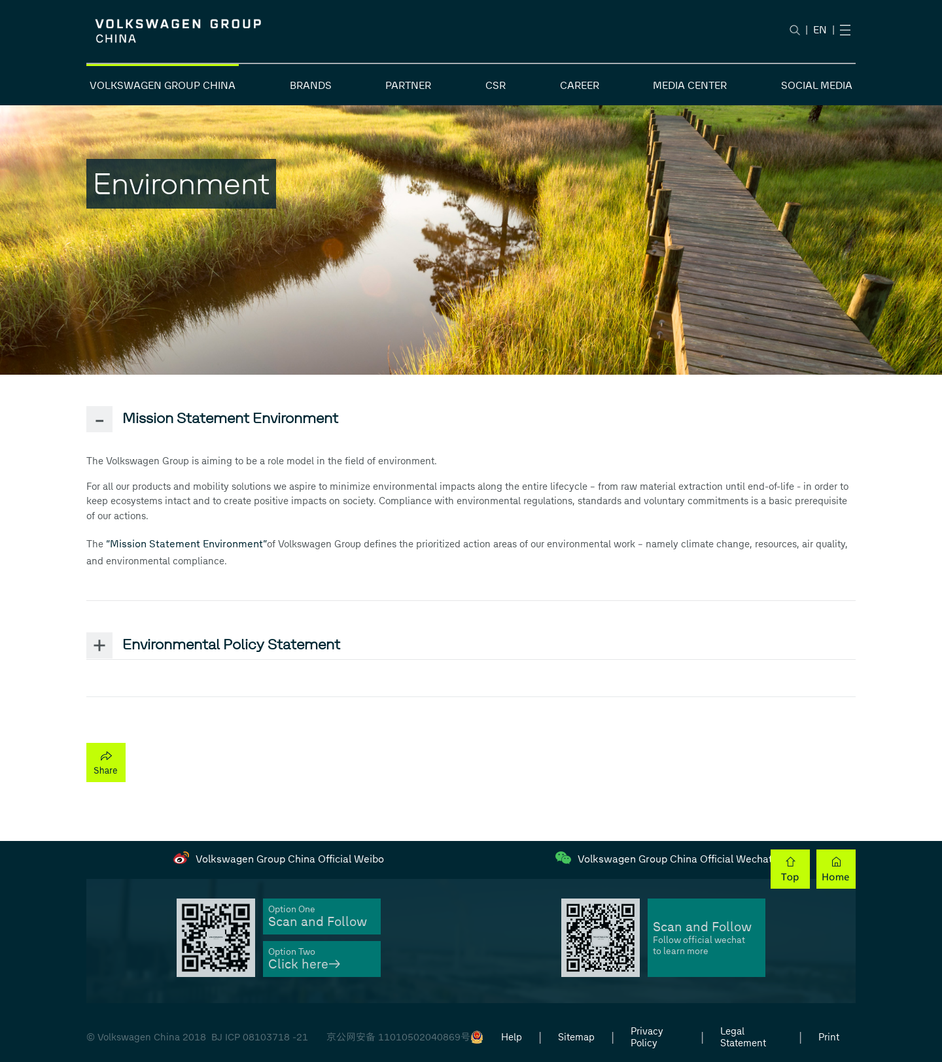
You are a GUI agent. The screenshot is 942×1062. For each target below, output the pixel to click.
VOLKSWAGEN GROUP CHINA (163, 85)
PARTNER (408, 85)
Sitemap (576, 1037)
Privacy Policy (647, 1037)
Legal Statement (743, 1037)
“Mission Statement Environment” (186, 544)
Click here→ (304, 964)
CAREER (579, 85)
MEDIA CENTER (690, 85)
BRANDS (311, 85)
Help (511, 1037)
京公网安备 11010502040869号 (398, 1037)
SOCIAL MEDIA (816, 85)
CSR (495, 85)
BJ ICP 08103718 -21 (259, 1037)
